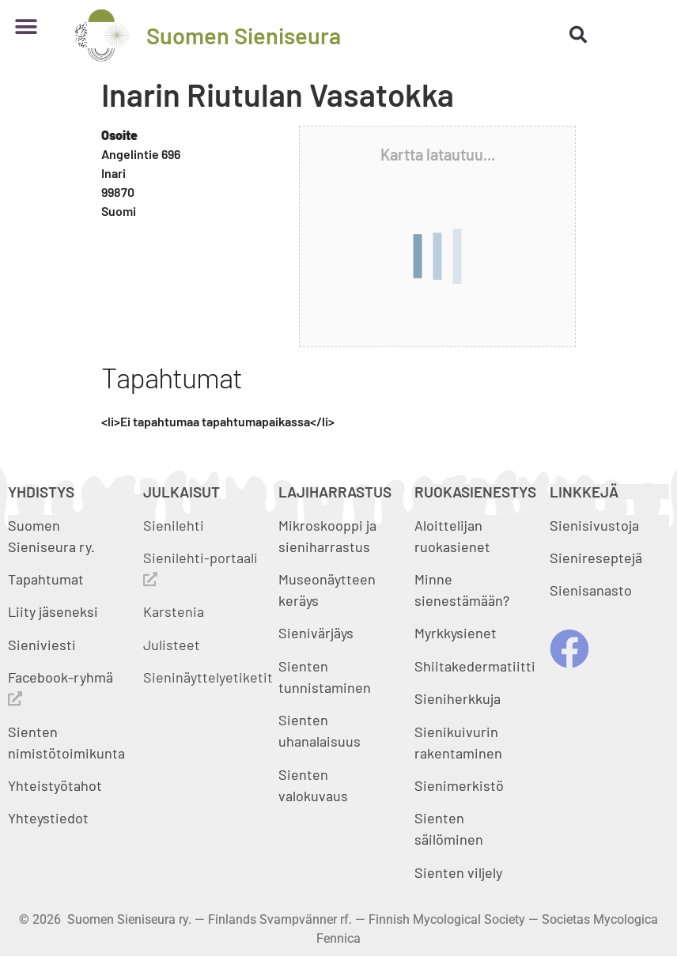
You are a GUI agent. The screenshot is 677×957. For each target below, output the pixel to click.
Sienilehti (173, 525)
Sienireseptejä (596, 557)
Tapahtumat (46, 579)
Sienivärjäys (316, 632)
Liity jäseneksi (53, 611)
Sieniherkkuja (457, 698)
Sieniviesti (43, 644)
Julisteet (171, 644)
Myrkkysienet (455, 632)
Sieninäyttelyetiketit (208, 677)
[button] (25, 27)
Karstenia (173, 611)
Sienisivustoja (594, 525)
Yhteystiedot (48, 817)
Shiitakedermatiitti (474, 666)
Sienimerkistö (459, 785)
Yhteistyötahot (55, 785)
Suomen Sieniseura (243, 35)
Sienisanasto (591, 590)
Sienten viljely (458, 872)
